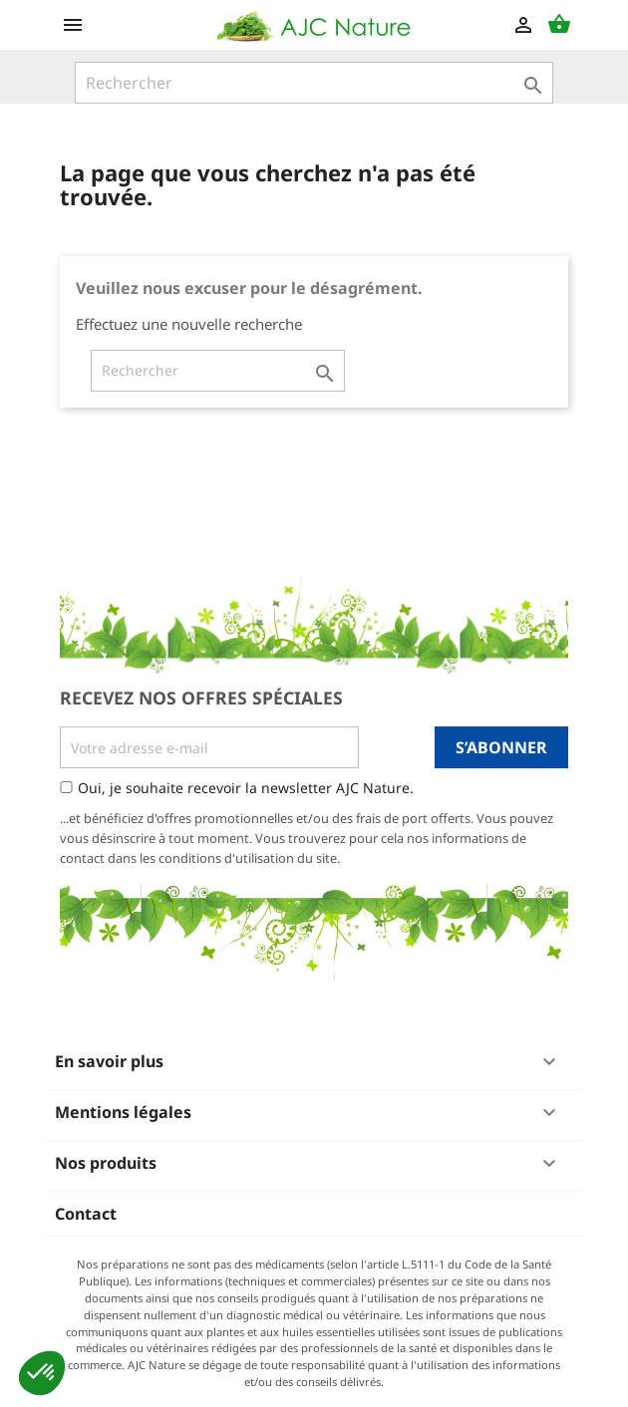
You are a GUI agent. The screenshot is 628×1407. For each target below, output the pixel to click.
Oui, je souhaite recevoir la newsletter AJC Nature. (246, 787)
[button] (42, 1373)
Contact (86, 1214)
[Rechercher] (314, 83)
